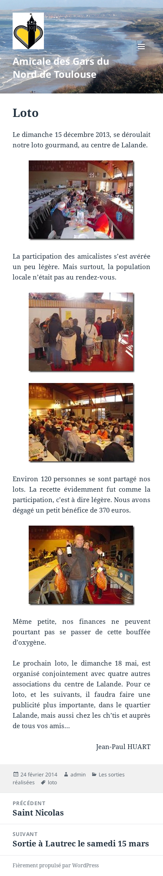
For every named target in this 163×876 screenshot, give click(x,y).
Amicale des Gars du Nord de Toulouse (61, 67)
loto (52, 782)
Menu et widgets (141, 55)
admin (78, 774)
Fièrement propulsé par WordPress (56, 865)
